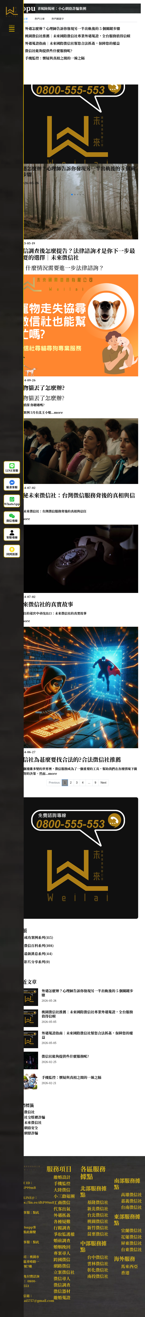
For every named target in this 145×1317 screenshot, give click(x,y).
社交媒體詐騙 (34, 1117)
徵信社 (29, 1111)
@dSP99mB (26, 1187)
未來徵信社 (33, 1122)
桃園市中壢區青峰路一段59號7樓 (28, 1261)
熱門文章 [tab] (40, 18)
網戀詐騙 (31, 1132)
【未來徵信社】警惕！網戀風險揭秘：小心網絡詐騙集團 (68, 8)
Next (103, 782)
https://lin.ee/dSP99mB (35, 1202)
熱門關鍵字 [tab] (58, 18)
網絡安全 (31, 1127)
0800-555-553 (26, 1283)
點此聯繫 (29, 1232)
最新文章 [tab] (23, 18)
